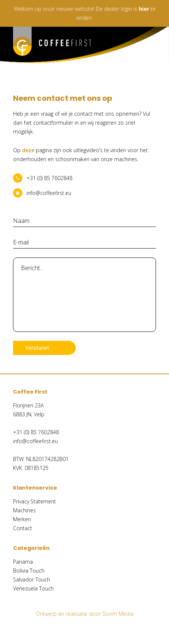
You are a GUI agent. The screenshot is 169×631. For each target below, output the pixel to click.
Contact (22, 528)
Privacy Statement (34, 501)
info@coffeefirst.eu (48, 192)
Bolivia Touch (28, 570)
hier (144, 8)
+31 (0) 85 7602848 (49, 178)
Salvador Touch (31, 579)
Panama (23, 561)
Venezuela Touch (33, 588)
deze (28, 150)
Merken (22, 519)
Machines (24, 510)
